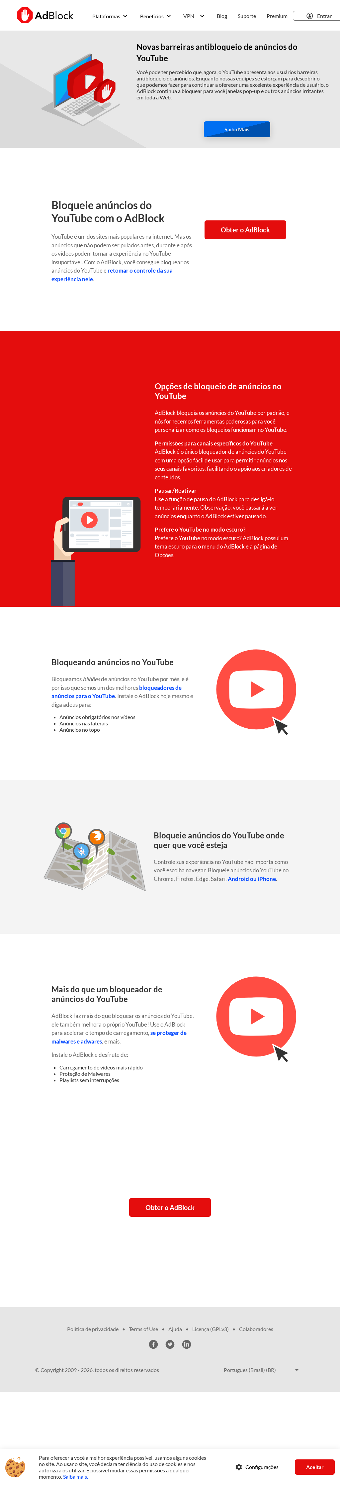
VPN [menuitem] (188, 16)
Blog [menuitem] (222, 16)
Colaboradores (256, 1329)
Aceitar (315, 1467)
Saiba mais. (75, 1476)
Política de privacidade (93, 1329)
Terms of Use (143, 1329)
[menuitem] (111, 16)
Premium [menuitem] (277, 16)
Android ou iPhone (252, 878)
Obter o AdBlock (245, 230)
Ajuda (175, 1329)
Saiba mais (236, 129)
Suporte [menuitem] (247, 16)
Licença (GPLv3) (210, 1329)
